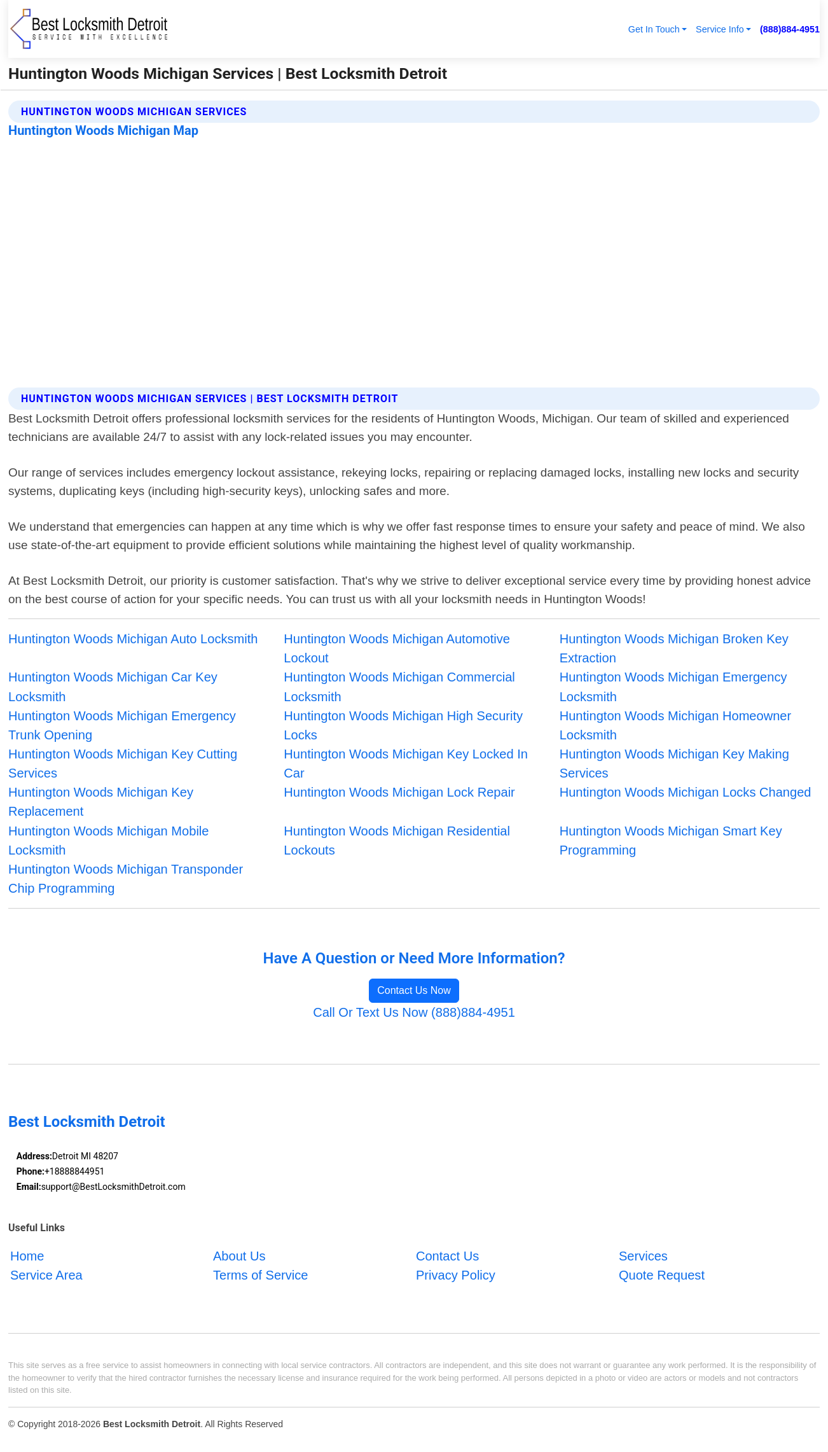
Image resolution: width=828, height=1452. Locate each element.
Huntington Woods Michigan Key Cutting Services (122, 763)
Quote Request (662, 1275)
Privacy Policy (455, 1275)
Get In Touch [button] (654, 29)
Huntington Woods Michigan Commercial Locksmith (399, 686)
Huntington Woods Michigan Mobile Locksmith (108, 840)
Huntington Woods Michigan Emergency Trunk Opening (122, 725)
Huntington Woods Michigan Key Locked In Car (406, 763)
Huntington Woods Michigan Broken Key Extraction (674, 648)
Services (643, 1256)
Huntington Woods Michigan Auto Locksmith (133, 639)
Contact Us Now (414, 990)
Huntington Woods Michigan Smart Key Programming (671, 840)
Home (27, 1256)
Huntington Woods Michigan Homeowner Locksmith (676, 725)
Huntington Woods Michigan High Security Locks (403, 725)
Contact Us (447, 1256)
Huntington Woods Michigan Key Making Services (674, 763)
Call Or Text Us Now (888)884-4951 (414, 1012)
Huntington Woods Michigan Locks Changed (685, 792)
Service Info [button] (720, 29)
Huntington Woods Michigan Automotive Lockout (397, 648)
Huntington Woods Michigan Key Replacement (100, 801)
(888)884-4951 (790, 29)
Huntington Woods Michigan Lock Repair (399, 792)
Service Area (46, 1275)
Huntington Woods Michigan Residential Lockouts (397, 840)
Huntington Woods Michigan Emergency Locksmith (673, 686)
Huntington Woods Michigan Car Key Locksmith (112, 686)
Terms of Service (260, 1275)
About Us (239, 1256)
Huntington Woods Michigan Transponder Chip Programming (125, 878)
